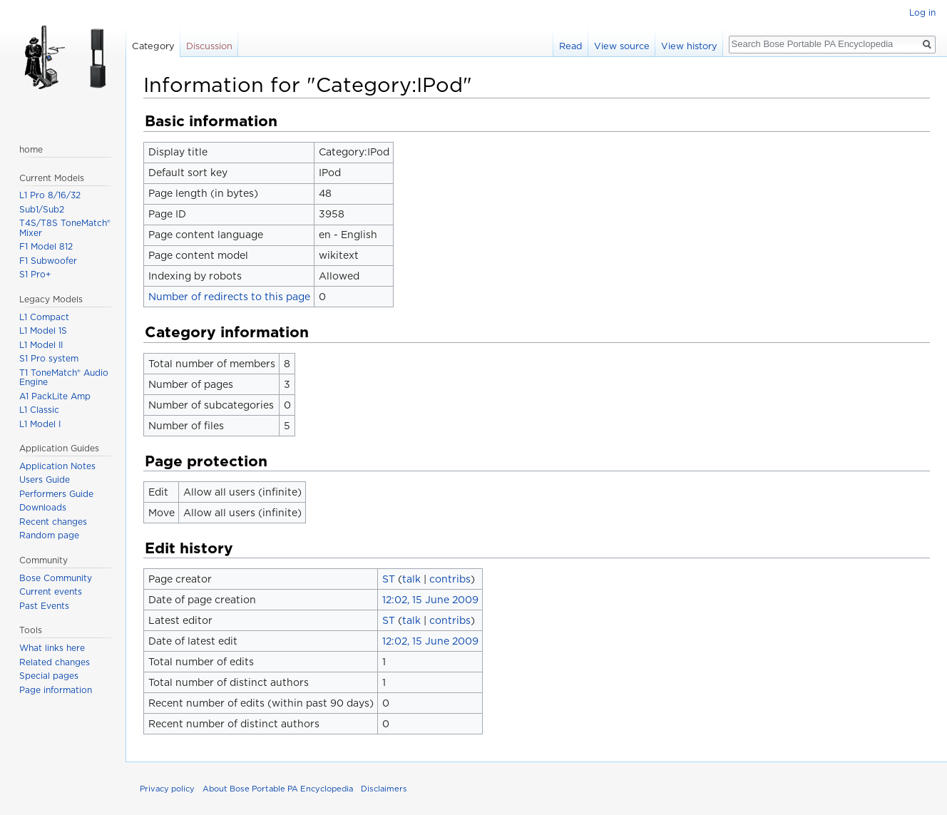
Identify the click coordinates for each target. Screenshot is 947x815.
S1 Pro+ (35, 274)
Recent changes (53, 521)
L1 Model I (40, 424)
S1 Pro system (48, 358)
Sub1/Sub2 (41, 209)
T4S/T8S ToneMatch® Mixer (65, 227)
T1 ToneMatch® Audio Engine (63, 377)
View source (622, 46)
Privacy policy (167, 789)
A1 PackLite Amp (55, 396)
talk (411, 579)
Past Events (44, 605)
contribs (450, 579)
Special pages (48, 675)
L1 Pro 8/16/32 (50, 195)
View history (689, 46)
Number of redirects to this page (229, 296)
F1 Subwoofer (48, 260)
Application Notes (57, 466)
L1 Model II (41, 344)
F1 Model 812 (46, 246)
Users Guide (44, 479)
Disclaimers (384, 789)
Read (571, 46)
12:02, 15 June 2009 (430, 599)
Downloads (42, 507)
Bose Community (55, 578)
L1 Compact (44, 317)
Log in (922, 12)
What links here (52, 647)
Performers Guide (56, 493)
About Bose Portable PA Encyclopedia (278, 789)
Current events (50, 591)
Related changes (54, 662)
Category (153, 46)
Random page (49, 535)
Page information (55, 690)
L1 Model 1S (43, 330)
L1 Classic (39, 409)
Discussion (209, 46)
